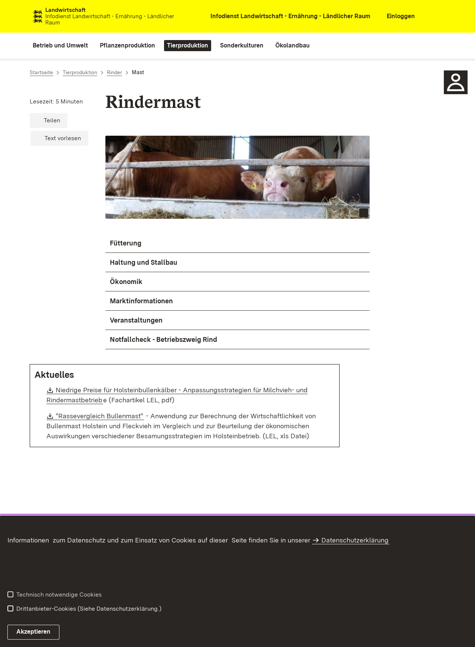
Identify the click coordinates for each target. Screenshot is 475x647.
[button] (49, 120)
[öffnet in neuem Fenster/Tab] (285, 16)
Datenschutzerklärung (355, 540)
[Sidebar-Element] (456, 82)
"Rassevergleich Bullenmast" (100, 416)
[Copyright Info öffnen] (363, 212)
